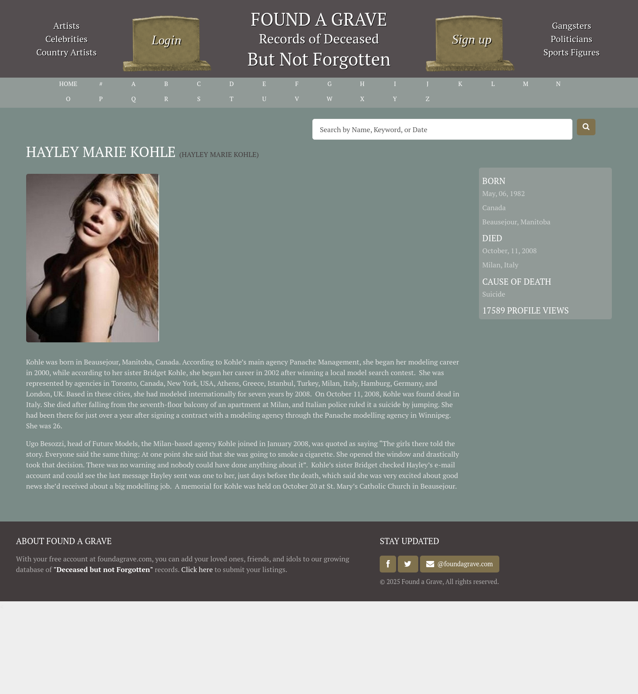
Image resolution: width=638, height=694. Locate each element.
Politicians (571, 39)
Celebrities (66, 39)
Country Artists (66, 52)
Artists (66, 25)
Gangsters (571, 25)
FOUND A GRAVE (319, 19)
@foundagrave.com (463, 564)
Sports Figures (571, 52)
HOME (68, 83)
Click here (197, 569)
